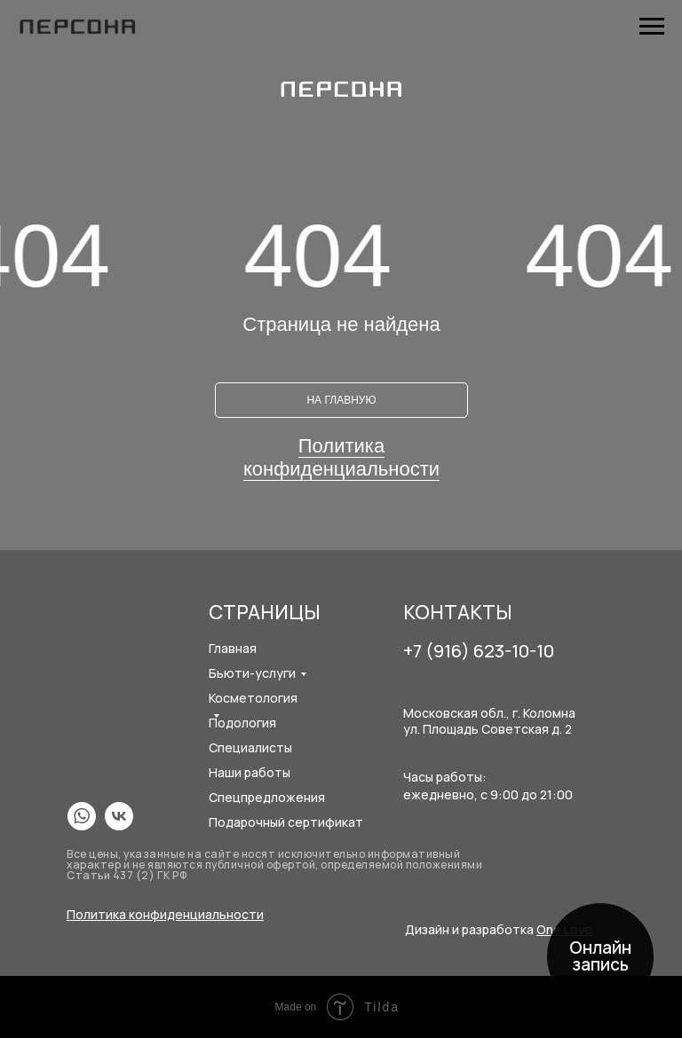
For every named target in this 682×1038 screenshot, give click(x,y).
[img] (81, 816)
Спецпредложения (267, 797)
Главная (233, 648)
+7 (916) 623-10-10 (478, 651)
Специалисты (250, 747)
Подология (242, 722)
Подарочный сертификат (286, 822)
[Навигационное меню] (651, 26)
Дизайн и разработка (498, 929)
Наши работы (249, 772)
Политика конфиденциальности (341, 457)
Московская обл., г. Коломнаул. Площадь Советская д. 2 (489, 720)
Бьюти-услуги (252, 672)
